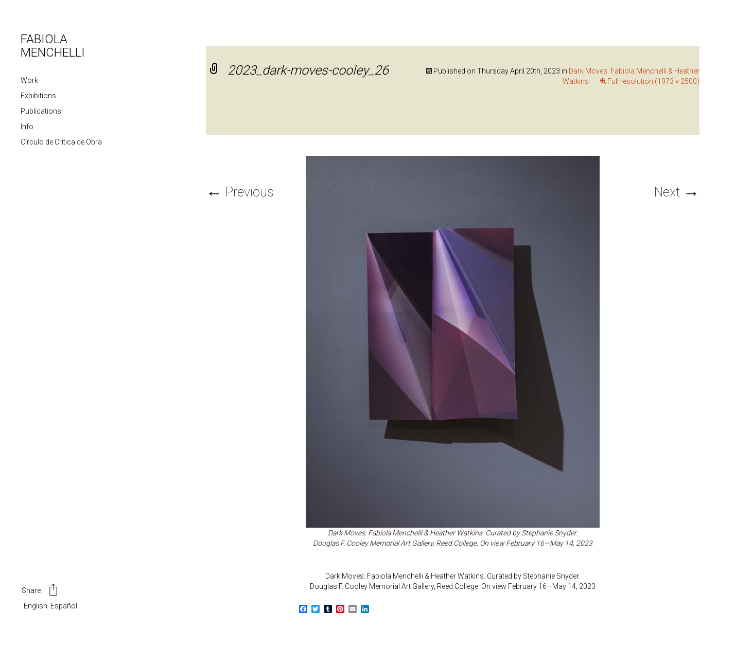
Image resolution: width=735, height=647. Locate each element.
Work (29, 80)
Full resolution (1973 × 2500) (653, 81)
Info (27, 126)
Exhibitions (38, 96)
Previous (239, 192)
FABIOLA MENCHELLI (53, 46)
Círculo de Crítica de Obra (61, 142)
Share (40, 591)
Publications (41, 111)
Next (676, 192)
